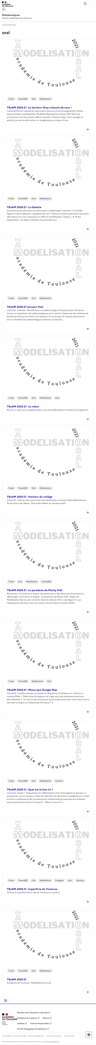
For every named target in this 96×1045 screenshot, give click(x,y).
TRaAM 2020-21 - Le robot (23, 406)
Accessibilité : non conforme (12, 1036)
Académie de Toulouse (27, 1018)
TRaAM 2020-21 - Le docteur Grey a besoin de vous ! (39, 107)
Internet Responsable (39, 1023)
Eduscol (46, 1018)
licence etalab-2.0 (52, 1041)
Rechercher (85, 3)
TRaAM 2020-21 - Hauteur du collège (29, 497)
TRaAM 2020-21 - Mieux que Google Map (32, 690)
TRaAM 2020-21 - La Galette (24, 207)
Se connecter (69, 1036)
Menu (92, 3)
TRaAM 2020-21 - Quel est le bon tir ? (30, 789)
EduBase (20, 1023)
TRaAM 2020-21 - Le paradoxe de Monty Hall (34, 590)
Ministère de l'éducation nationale (32, 1012)
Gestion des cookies (53, 1036)
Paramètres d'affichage (89, 1035)
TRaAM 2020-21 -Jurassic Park (25, 307)
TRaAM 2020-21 (16, 979)
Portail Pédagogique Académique (31, 1029)
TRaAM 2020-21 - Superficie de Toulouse (32, 889)
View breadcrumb (9, 24)
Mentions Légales (34, 1036)
